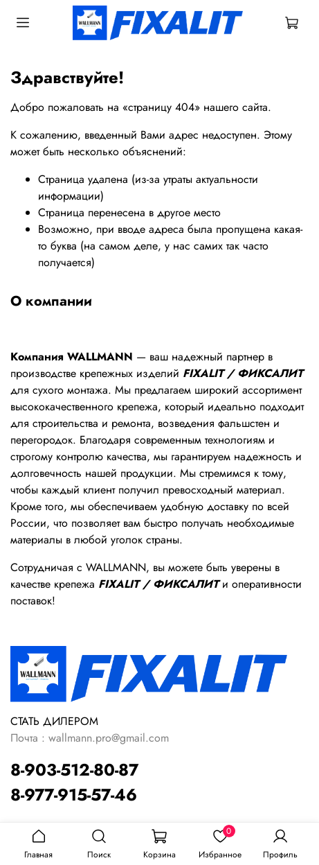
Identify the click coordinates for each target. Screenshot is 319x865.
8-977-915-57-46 (73, 795)
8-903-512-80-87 (74, 770)
